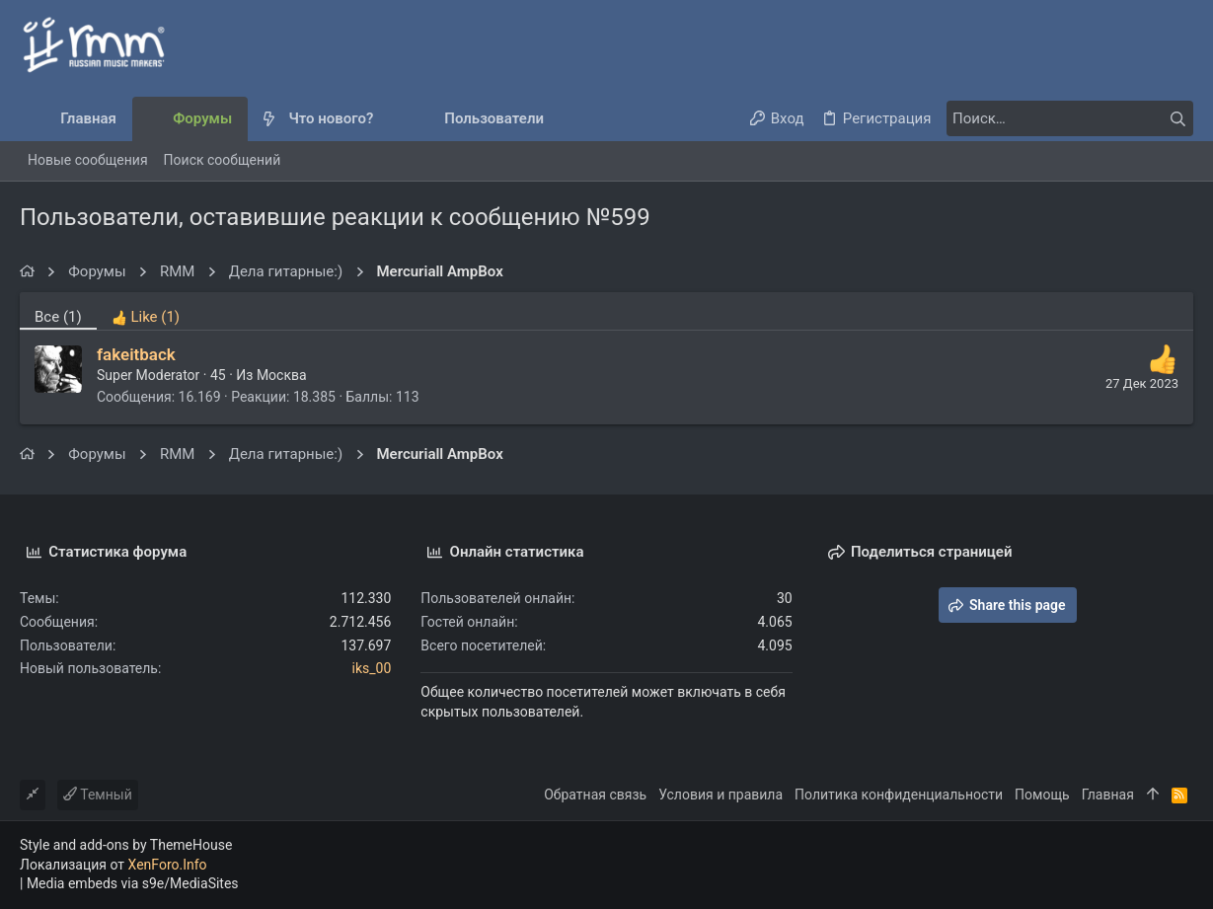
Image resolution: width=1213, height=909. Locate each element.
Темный (97, 794)
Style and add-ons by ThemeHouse (126, 845)
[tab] (145, 311)
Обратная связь (595, 794)
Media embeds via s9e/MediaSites (133, 883)
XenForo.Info (167, 864)
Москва (282, 375)
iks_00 (372, 668)
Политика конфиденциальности (899, 794)
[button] (389, 119)
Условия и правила (720, 794)
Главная (1108, 794)
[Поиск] (1070, 118)
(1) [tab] (58, 317)
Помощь (1042, 794)
